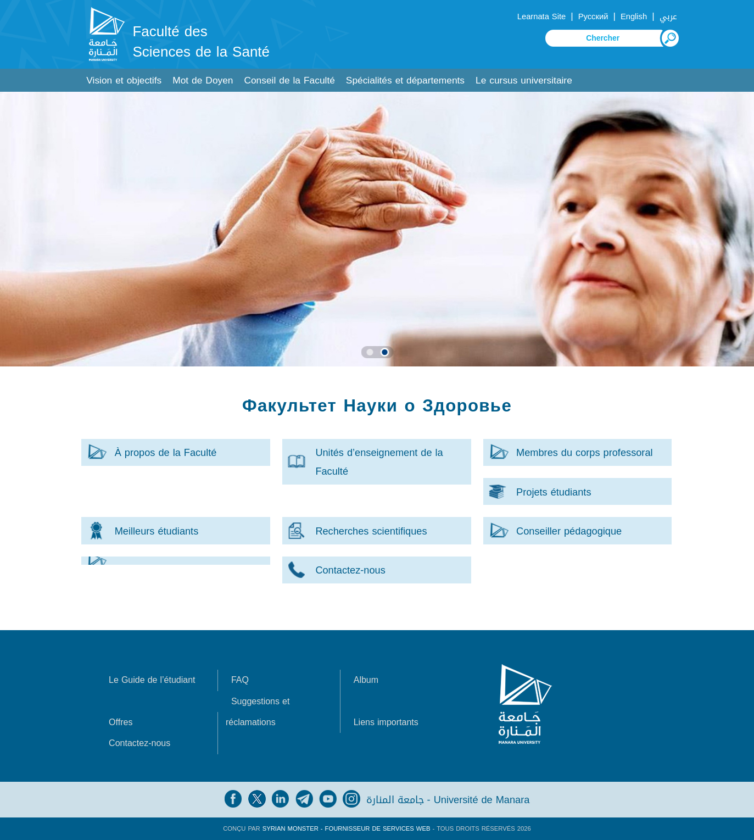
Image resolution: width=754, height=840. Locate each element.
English (634, 16)
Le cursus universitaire (524, 80)
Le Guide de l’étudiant (152, 679)
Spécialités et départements (405, 80)
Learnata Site (541, 16)
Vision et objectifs (123, 80)
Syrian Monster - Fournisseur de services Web (346, 829)
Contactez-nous (139, 743)
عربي (668, 16)
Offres (120, 722)
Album (366, 679)
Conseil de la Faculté (289, 80)
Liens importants (386, 722)
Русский (593, 16)
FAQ (240, 679)
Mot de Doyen (202, 80)
